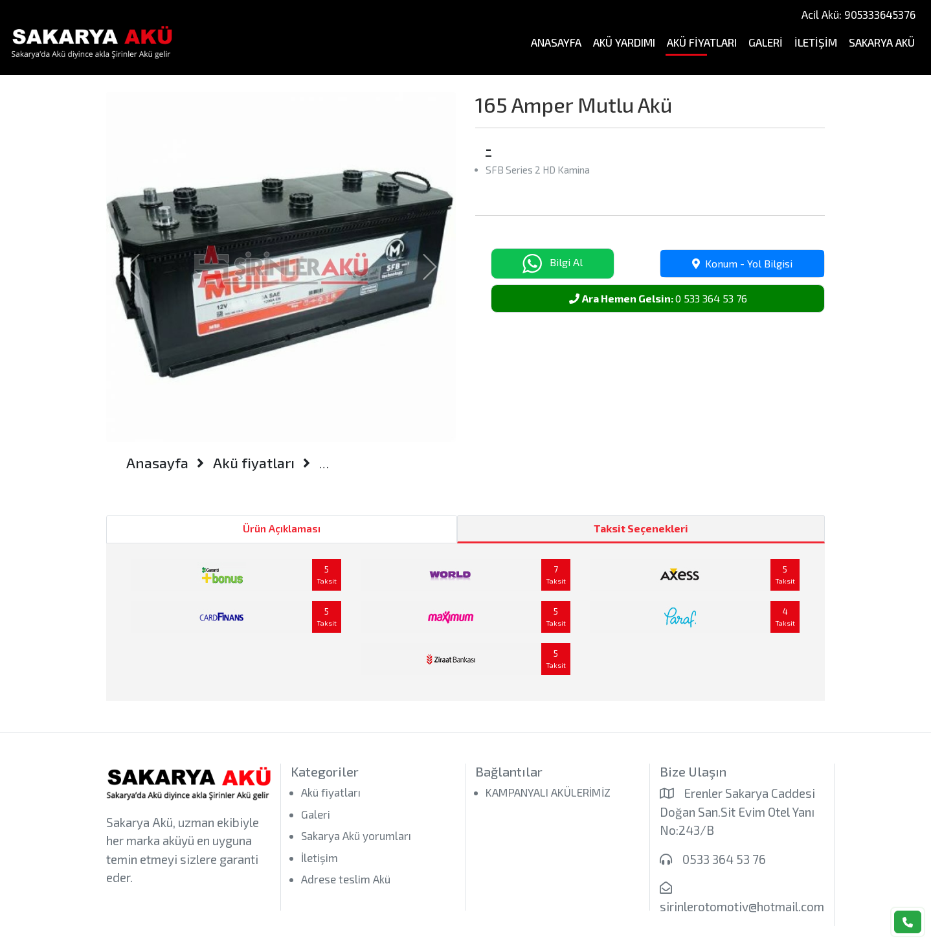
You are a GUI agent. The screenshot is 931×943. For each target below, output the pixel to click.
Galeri (765, 42)
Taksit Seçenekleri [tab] (641, 528)
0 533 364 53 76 (658, 298)
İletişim (815, 42)
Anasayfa (556, 42)
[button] (132, 267)
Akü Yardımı (624, 42)
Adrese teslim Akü (345, 878)
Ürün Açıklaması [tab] (281, 528)
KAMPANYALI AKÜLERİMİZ (548, 792)
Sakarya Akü (882, 42)
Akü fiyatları (702, 42)
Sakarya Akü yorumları (356, 835)
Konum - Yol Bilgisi (742, 263)
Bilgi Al (552, 263)
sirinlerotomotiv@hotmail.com (742, 906)
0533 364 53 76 (724, 859)
